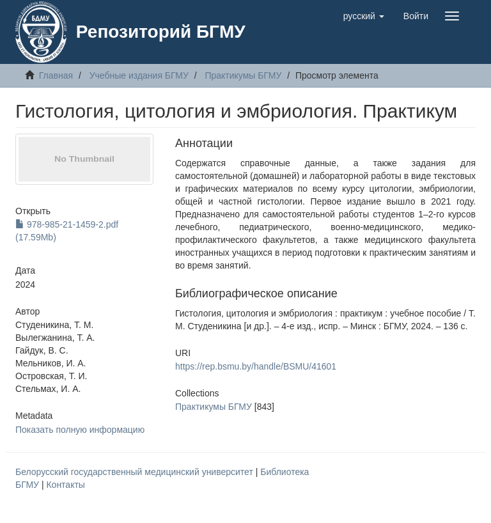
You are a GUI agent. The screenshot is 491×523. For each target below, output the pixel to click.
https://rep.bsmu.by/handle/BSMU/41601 (255, 366)
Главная (56, 75)
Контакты (65, 485)
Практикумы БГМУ (243, 75)
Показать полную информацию (79, 430)
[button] (364, 16)
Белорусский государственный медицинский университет (135, 472)
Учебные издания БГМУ (139, 75)
